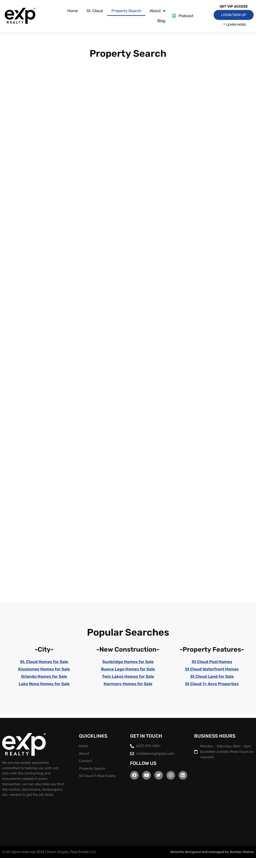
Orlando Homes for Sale (44, 681)
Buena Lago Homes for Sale (128, 673)
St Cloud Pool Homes (212, 666)
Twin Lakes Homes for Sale (128, 681)
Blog (161, 20)
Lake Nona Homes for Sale (44, 688)
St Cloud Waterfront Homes (212, 673)
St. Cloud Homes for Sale (44, 666)
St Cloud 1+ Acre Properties (212, 688)
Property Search (126, 10)
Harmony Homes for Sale (128, 688)
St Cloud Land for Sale (212, 681)
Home (72, 10)
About (157, 11)
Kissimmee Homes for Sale (44, 673)
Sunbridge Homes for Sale (128, 666)
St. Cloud (95, 10)
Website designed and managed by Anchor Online (212, 852)
